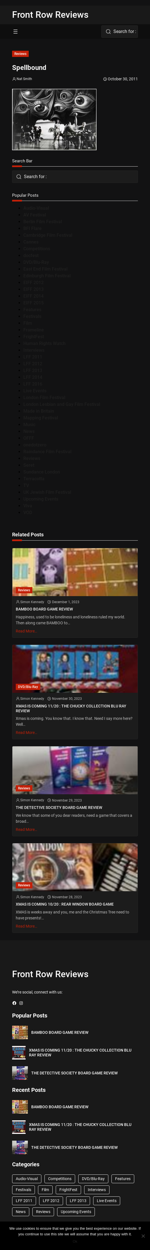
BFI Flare (32, 228)
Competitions (36, 248)
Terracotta (33, 478)
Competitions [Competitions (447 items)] (59, 1178)
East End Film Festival (45, 269)
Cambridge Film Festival (47, 235)
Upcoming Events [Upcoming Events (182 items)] (76, 1211)
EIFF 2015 (33, 303)
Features (32, 309)
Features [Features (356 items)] (123, 1178)
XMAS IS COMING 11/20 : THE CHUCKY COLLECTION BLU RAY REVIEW (71, 708)
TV (26, 485)
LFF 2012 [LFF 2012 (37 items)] (51, 1200)
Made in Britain (38, 411)
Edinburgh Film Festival (47, 275)
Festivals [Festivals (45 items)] (23, 1189)
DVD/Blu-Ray (36, 262)
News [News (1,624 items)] (21, 1211)
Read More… (26, 631)
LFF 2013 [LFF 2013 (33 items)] (78, 1200)
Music (29, 424)
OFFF (28, 438)
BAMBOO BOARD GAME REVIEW (44, 609)
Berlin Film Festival (42, 221)
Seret (28, 465)
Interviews (33, 350)
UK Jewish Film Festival (47, 492)
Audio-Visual (36, 208)
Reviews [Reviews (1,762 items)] (43, 1211)
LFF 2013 (32, 370)
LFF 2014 (32, 377)
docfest (31, 255)
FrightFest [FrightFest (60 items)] (68, 1189)
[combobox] (119, 31)
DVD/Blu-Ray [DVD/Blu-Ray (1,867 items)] (93, 1178)
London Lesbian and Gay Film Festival (61, 404)
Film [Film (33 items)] (45, 1189)
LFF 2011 (32, 357)
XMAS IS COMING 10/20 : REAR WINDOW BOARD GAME (65, 904)
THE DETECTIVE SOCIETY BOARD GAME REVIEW (59, 807)
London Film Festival (44, 397)
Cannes (31, 242)
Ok (75, 1241)
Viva (27, 505)
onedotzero (34, 445)
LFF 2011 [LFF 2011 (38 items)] (24, 1200)
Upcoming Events (40, 499)
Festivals (32, 316)
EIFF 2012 (33, 282)
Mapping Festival (40, 418)
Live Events (34, 390)
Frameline (33, 330)
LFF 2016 (32, 384)
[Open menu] (15, 31)
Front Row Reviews (50, 14)
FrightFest (33, 336)
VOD (27, 512)
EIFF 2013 (33, 289)
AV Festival (34, 215)
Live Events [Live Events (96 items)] (107, 1200)
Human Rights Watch (44, 343)
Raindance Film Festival (47, 451)
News (29, 431)
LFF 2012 (32, 363)
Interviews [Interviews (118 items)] (97, 1189)
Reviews (20, 54)
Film (27, 323)
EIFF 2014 (33, 296)
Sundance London (41, 472)
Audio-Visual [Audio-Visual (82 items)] (27, 1178)
